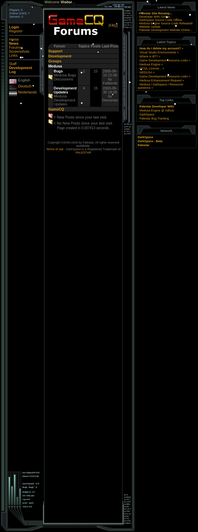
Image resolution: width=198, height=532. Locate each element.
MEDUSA (146, 72)
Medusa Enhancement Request (161, 80)
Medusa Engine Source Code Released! (166, 23)
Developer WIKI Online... (155, 16)
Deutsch (24, 86)
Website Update (150, 26)
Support (55, 51)
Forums (15, 47)
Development (59, 56)
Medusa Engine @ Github (157, 110)
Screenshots (19, 51)
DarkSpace (147, 114)
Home (14, 39)
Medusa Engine (150, 64)
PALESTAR (83, 152)
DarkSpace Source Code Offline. (161, 20)
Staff (12, 64)
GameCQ (56, 109)
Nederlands (27, 92)
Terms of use (55, 149)
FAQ (113, 25)
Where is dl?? (149, 56)
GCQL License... (151, 68)
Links (13, 55)
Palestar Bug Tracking (154, 118)
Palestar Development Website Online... (165, 30)
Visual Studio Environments (158, 52)
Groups (54, 61)
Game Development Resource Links (164, 60)
